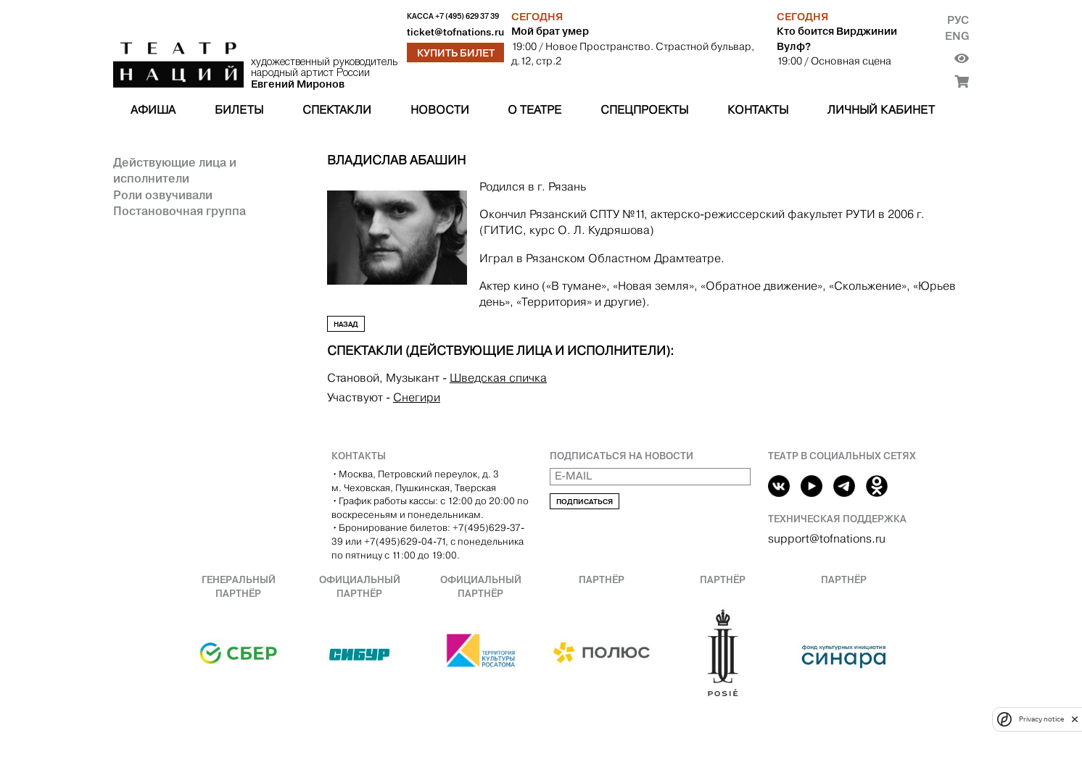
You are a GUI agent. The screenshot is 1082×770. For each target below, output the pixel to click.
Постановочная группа (179, 211)
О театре (534, 110)
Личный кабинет (881, 110)
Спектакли (336, 110)
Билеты (239, 110)
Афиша (153, 110)
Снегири (416, 397)
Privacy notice (1041, 719)
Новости (439, 110)
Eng (957, 36)
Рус (958, 20)
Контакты (757, 110)
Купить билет (456, 52)
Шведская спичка (498, 378)
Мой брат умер (550, 31)
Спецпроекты (644, 110)
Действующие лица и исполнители (174, 170)
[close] (1075, 718)
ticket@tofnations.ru (455, 32)
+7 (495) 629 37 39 (467, 16)
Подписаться (584, 501)
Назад (346, 324)
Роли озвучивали (162, 195)
